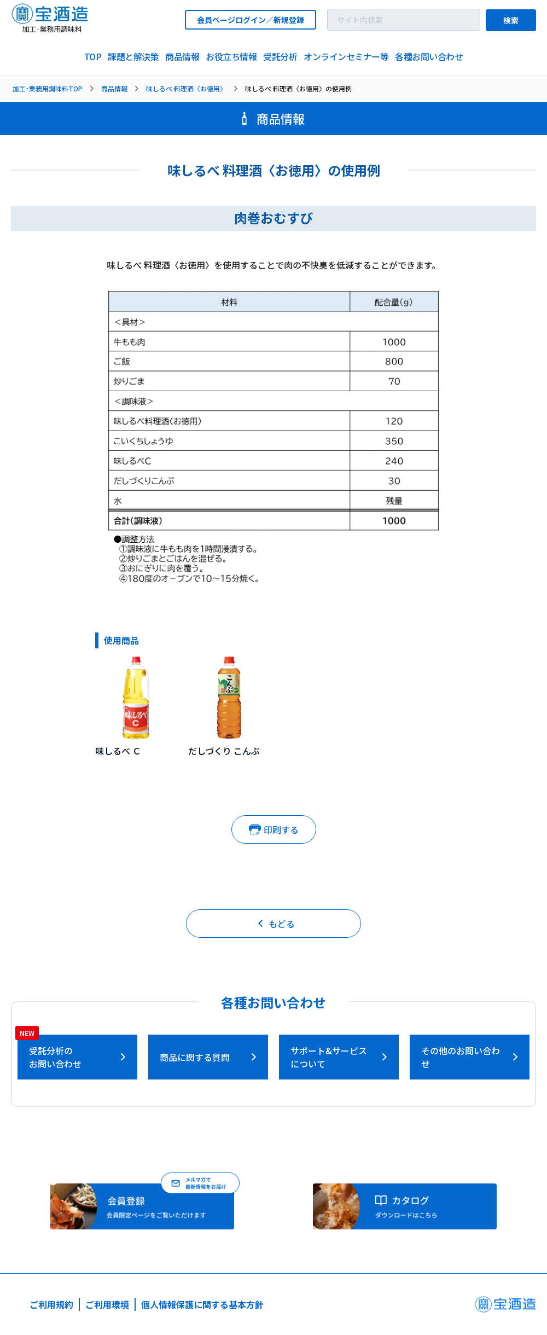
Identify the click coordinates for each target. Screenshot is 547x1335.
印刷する (274, 829)
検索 (511, 20)
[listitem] (93, 57)
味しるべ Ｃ (118, 750)
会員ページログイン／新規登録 (250, 19)
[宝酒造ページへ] (505, 1307)
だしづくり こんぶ (224, 750)
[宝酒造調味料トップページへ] (50, 29)
